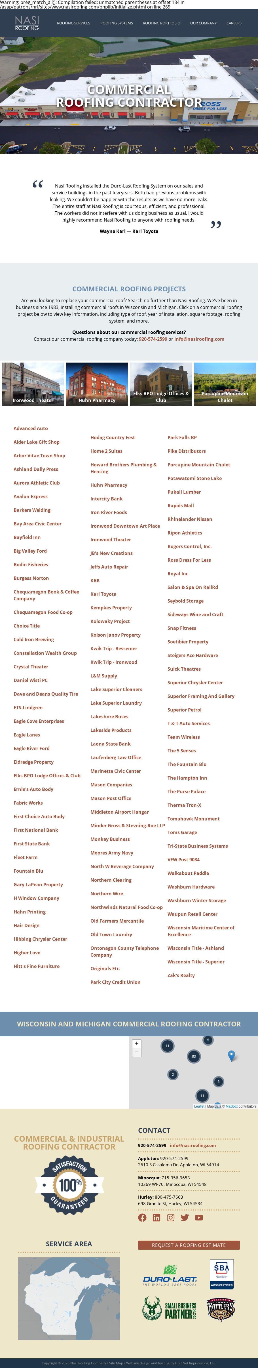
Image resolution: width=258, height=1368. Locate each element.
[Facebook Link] (144, 1220)
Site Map (116, 1363)
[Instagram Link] (172, 1220)
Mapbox (232, 1106)
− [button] (137, 1052)
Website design (138, 1363)
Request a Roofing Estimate (189, 1245)
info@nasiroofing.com (199, 339)
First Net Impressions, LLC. (196, 1363)
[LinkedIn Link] (158, 1220)
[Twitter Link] (187, 1220)
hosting (164, 1363)
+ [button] (137, 1044)
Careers (234, 23)
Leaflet (199, 1106)
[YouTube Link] (201, 1220)
